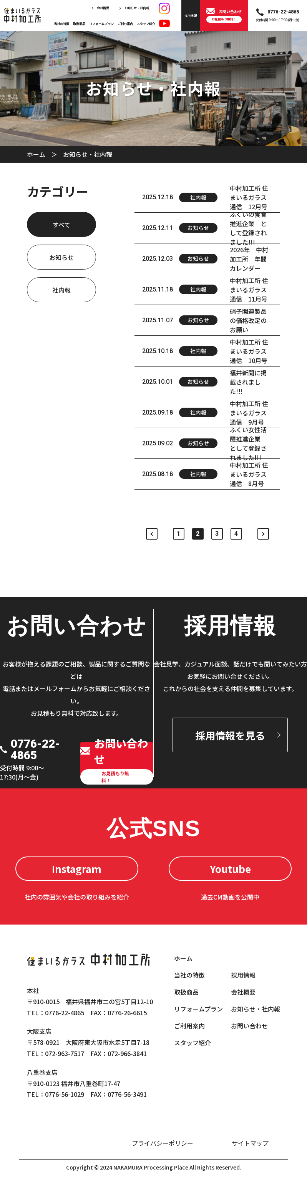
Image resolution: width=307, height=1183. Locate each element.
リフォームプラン (101, 23)
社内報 (61, 290)
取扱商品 (79, 23)
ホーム (36, 154)
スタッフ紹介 (146, 23)
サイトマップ (250, 1143)
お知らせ (61, 257)
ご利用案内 (125, 23)
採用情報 (243, 975)
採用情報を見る (230, 735)
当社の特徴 (61, 23)
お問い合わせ (249, 1025)
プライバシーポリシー (162, 1143)
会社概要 (103, 8)
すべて (61, 224)
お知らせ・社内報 (136, 8)
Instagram (76, 868)
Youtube (230, 868)
